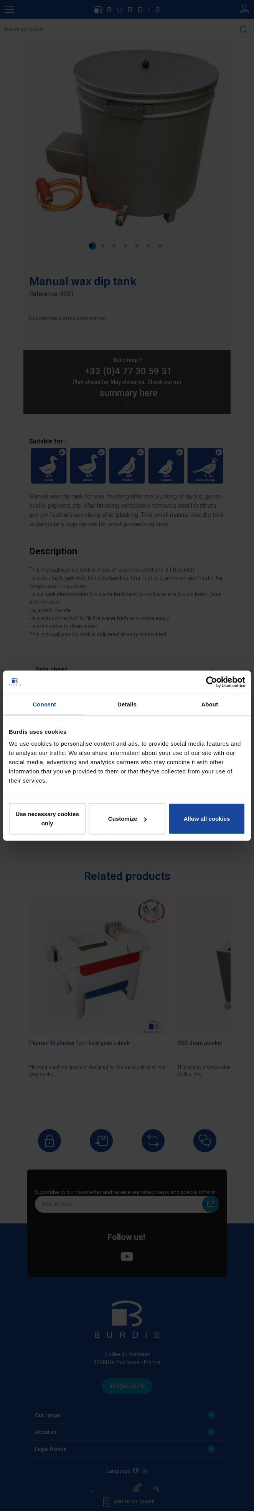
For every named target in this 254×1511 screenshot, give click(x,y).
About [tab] (209, 704)
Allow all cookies (206, 818)
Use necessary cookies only (47, 819)
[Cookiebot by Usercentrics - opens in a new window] (211, 682)
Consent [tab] (44, 704)
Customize (127, 818)
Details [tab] (127, 704)
